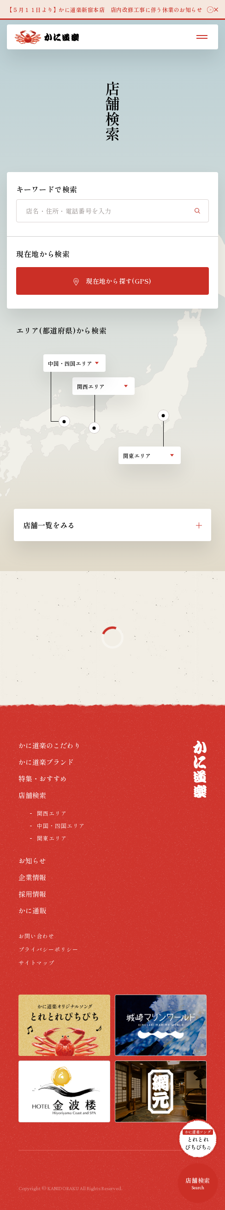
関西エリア (52, 813)
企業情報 (32, 877)
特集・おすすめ (42, 778)
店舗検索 (32, 795)
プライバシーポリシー (48, 949)
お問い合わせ (36, 936)
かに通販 (32, 910)
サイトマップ (36, 962)
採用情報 (32, 894)
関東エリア (52, 838)
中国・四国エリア (61, 825)
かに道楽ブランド (46, 762)
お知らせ (32, 860)
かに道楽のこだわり (49, 745)
